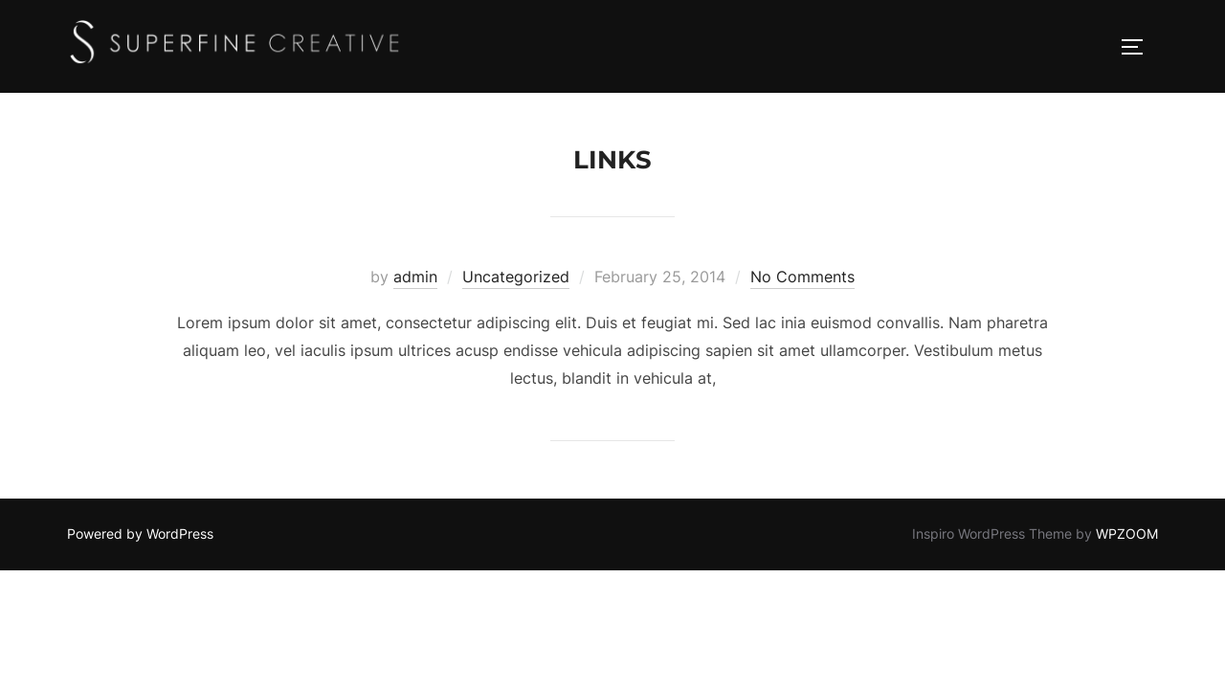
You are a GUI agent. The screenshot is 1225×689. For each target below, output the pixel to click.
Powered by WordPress (140, 533)
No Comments (802, 276)
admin (415, 276)
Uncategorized (515, 276)
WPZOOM (1127, 533)
